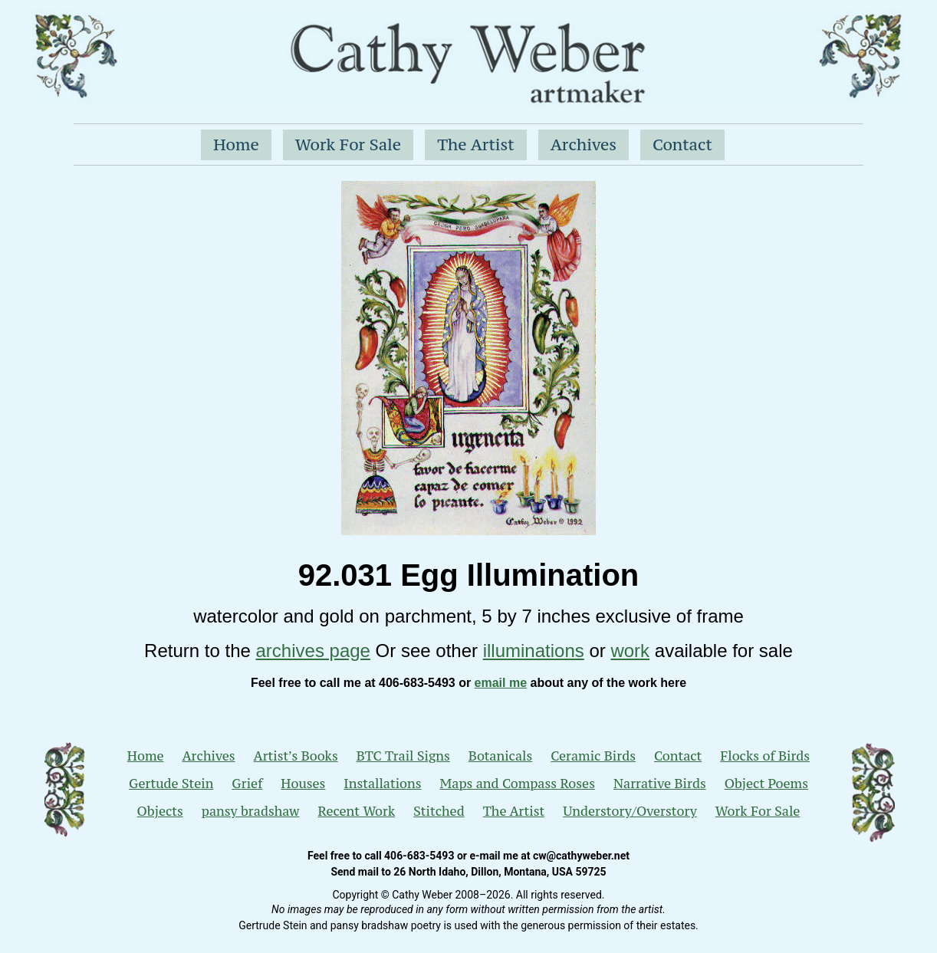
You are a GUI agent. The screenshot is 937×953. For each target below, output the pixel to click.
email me (501, 682)
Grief (247, 783)
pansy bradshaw (251, 811)
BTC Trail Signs (403, 756)
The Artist (476, 144)
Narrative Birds (659, 783)
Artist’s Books (296, 756)
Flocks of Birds (765, 756)
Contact (682, 144)
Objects (160, 811)
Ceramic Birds (593, 756)
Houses (303, 783)
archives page (313, 650)
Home (236, 144)
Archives (583, 144)
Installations (382, 783)
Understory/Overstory (630, 811)
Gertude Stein (171, 783)
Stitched (438, 811)
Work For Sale (348, 144)
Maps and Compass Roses (517, 783)
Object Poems (766, 783)
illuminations (533, 650)
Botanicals (500, 756)
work (629, 650)
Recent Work (356, 811)
